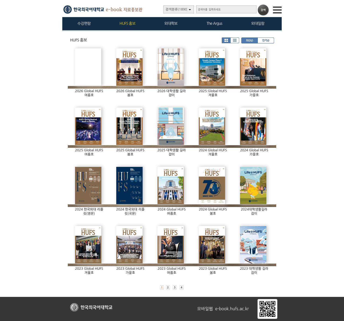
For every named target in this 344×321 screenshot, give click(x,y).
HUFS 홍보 (127, 23)
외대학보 (170, 23)
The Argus (214, 23)
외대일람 (257, 23)
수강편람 (84, 23)
